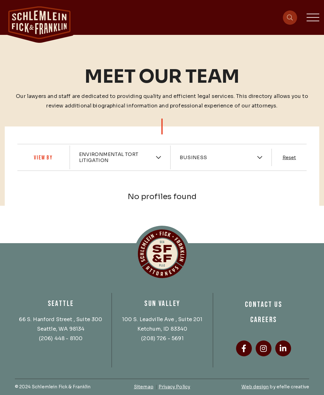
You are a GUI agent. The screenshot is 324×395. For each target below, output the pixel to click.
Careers (263, 319)
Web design (255, 387)
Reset (289, 157)
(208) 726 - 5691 (162, 338)
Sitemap (143, 387)
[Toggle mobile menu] (313, 17)
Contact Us (263, 304)
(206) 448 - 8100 (61, 338)
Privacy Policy (174, 387)
